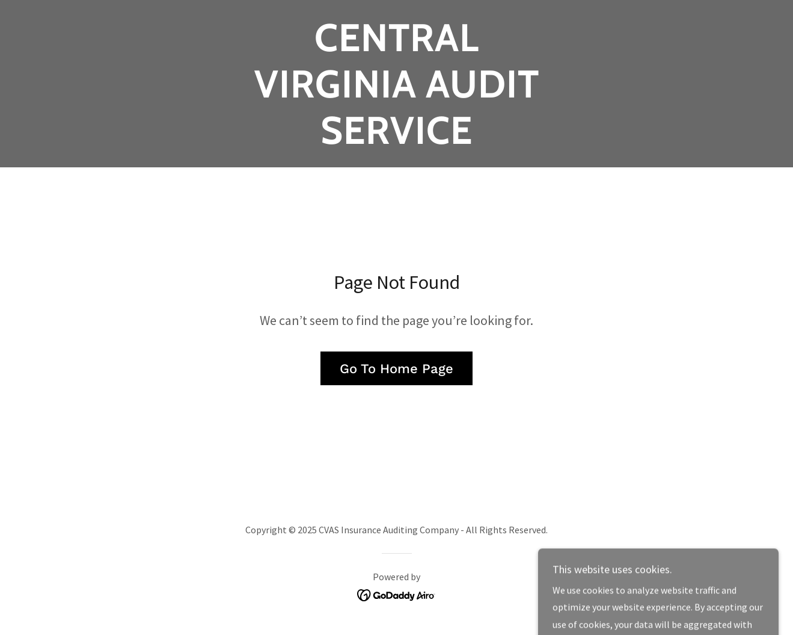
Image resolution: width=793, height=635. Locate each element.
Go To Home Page (396, 368)
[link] (396, 140)
